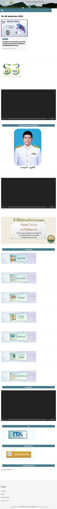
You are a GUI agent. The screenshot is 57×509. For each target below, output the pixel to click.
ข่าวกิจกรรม (5, 39)
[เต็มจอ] (54, 118)
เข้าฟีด (2, 494)
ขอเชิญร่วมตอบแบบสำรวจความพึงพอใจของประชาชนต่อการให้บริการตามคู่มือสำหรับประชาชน (14, 44)
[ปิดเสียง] (52, 118)
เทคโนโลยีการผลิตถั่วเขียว (7, 469)
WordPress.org (4, 500)
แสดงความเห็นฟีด (5, 497)
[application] (28, 104)
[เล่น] (3, 118)
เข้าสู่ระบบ (3, 491)
